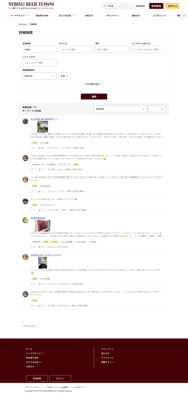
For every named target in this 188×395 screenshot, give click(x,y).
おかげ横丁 (81, 241)
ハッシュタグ (28, 56)
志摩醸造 (51, 164)
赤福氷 (55, 241)
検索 (94, 96)
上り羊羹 (44, 142)
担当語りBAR (42, 15)
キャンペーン (112, 15)
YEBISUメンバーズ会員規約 (57, 387)
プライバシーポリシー (33, 387)
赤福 (35, 142)
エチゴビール (65, 164)
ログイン (172, 6)
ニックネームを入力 (141, 43)
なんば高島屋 (67, 241)
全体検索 (26, 43)
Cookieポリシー (79, 387)
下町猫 (93, 241)
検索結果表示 (28, 69)
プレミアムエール (48, 205)
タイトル (63, 43)
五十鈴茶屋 (45, 278)
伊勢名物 (36, 241)
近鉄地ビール (38, 164)
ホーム (23, 24)
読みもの (136, 15)
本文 (97, 43)
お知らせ (89, 15)
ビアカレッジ (159, 15)
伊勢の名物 (45, 186)
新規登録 (156, 6)
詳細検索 (140, 6)
